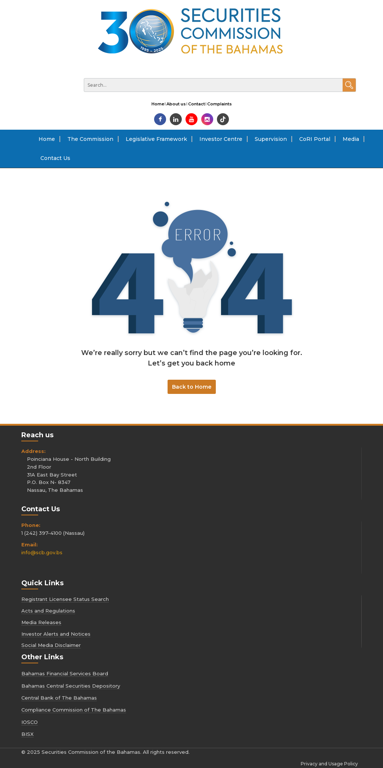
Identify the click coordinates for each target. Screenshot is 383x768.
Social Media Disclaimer (51, 645)
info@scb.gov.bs (41, 552)
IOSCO (29, 722)
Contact (196, 104)
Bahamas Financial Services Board (64, 673)
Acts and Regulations (48, 611)
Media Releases (41, 622)
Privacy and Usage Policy (329, 764)
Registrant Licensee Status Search (65, 599)
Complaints (219, 104)
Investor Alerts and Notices (56, 634)
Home (157, 104)
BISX (27, 734)
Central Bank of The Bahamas (59, 698)
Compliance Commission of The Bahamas (73, 710)
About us (176, 104)
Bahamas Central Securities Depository (70, 686)
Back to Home (191, 386)
